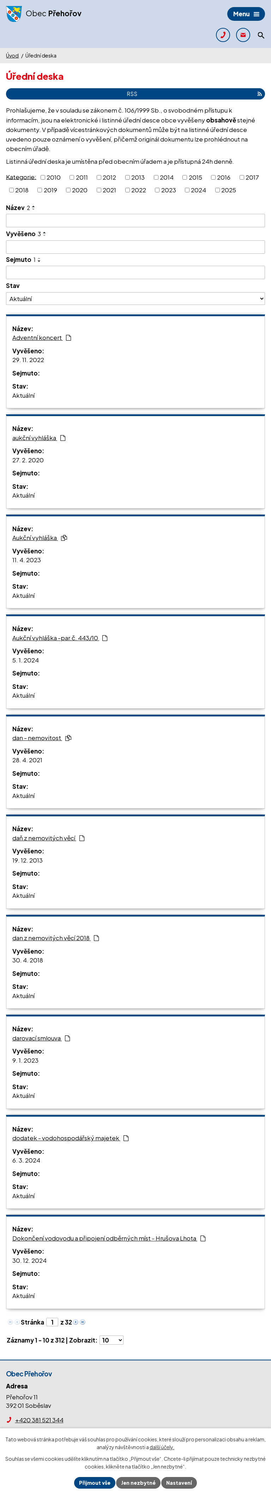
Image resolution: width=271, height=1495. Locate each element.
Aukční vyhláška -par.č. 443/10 (60, 638)
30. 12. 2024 (29, 1260)
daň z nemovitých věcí (48, 838)
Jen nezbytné (138, 1482)
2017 (252, 177)
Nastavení (179, 1482)
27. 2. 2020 (28, 460)
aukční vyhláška (39, 438)
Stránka (32, 1322)
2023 (168, 189)
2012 (109, 177)
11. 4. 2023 (26, 560)
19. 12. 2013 (27, 860)
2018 (22, 189)
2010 (54, 177)
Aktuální (23, 395)
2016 (223, 177)
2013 (138, 177)
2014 (167, 177)
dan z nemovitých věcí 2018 (55, 938)
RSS (194, 93)
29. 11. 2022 (28, 360)
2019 (50, 189)
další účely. (162, 1447)
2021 (109, 189)
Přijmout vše (94, 1482)
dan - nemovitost (41, 738)
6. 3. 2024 (26, 1160)
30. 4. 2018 (27, 960)
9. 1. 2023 (25, 1060)
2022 (138, 189)
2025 (228, 189)
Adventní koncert (41, 337)
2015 (195, 177)
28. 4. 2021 (27, 760)
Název (18, 207)
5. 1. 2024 (25, 660)
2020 (80, 189)
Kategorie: (21, 176)
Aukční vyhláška (39, 537)
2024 (198, 189)
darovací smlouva (41, 1038)
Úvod (12, 55)
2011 (82, 177)
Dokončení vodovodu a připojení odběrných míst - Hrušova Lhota (109, 1238)
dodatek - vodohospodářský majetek (70, 1138)
